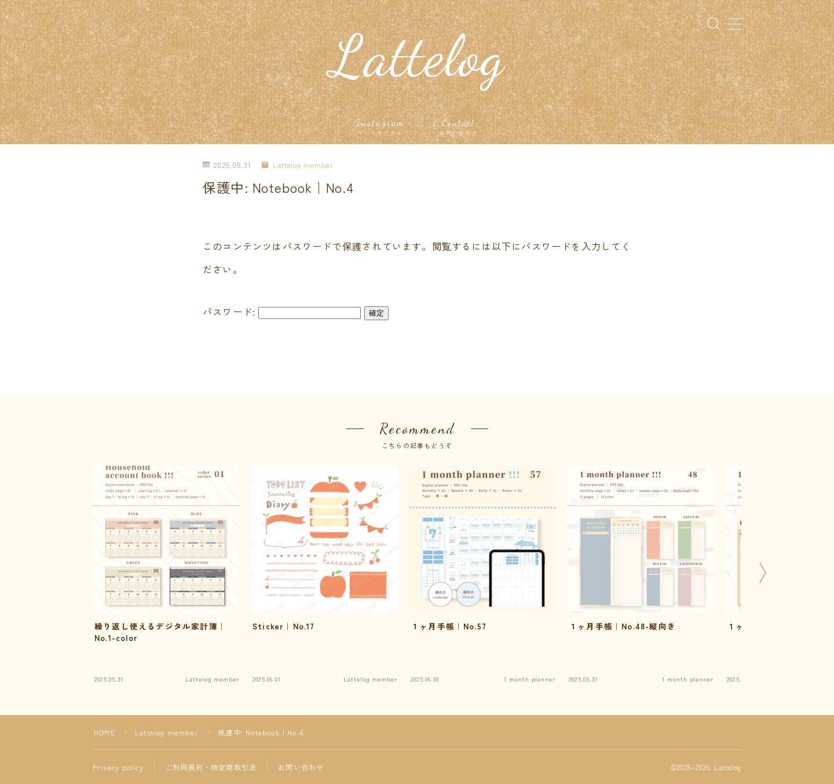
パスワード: (282, 311)
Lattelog (417, 56)
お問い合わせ (301, 767)
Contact (459, 127)
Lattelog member (297, 165)
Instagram (380, 127)
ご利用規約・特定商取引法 (211, 767)
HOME (104, 732)
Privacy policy (118, 767)
